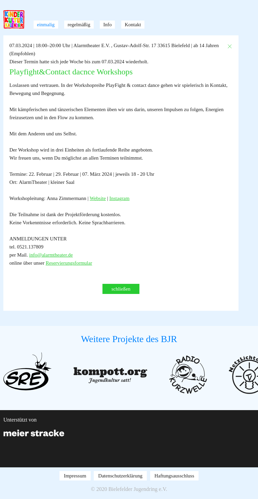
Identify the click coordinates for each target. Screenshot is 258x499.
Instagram (119, 198)
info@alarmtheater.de (51, 255)
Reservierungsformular (69, 263)
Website (98, 198)
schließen (121, 289)
